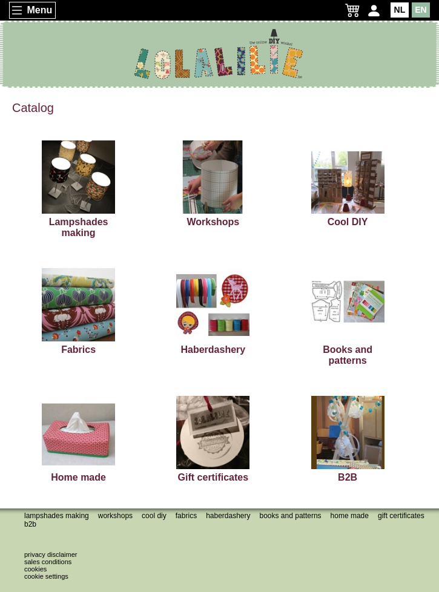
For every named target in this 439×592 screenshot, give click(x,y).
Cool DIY (154, 515)
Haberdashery (228, 515)
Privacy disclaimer (50, 554)
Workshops (115, 515)
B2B (30, 524)
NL (400, 10)
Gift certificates (401, 515)
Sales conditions (47, 561)
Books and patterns (291, 515)
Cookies (35, 569)
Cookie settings (46, 576)
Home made (350, 515)
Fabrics (186, 515)
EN (420, 10)
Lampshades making (56, 515)
